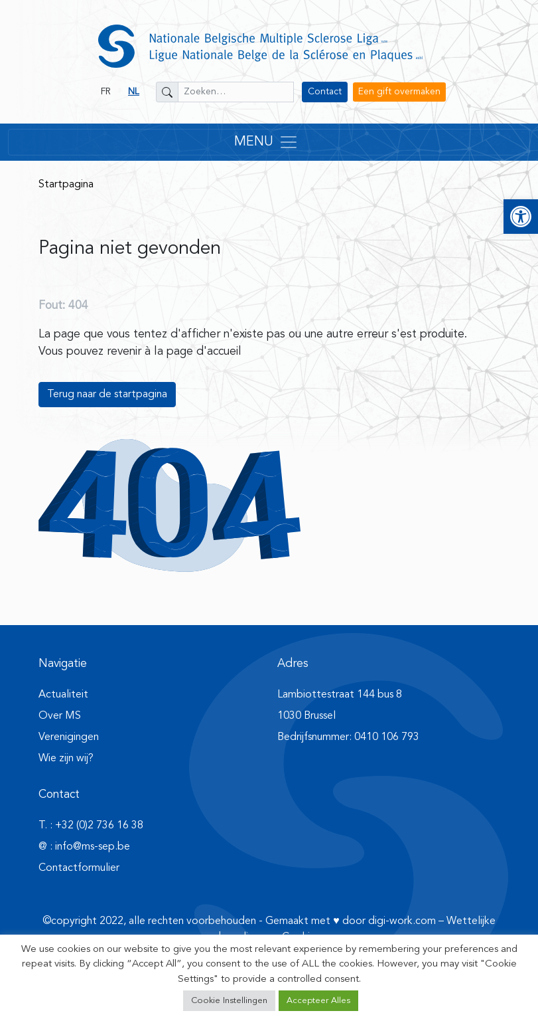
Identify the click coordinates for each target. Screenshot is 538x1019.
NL (133, 91)
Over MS (59, 716)
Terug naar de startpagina (107, 394)
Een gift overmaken (399, 91)
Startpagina (66, 184)
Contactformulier (78, 868)
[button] (521, 216)
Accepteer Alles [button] (318, 1000)
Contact (325, 91)
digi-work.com (402, 921)
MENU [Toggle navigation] (266, 142)
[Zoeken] (167, 92)
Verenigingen (68, 737)
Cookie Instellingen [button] (229, 1000)
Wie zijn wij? (66, 758)
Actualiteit (63, 695)
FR (106, 91)
